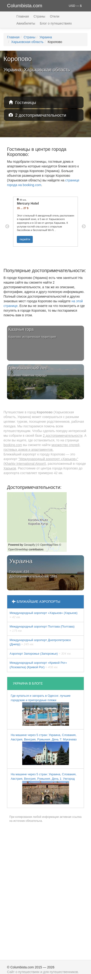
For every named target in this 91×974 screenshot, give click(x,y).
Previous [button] (7, 226)
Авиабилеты (25, 23)
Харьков (10, 468)
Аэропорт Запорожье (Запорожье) (40, 653)
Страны (39, 16)
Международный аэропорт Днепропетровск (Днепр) (40, 642)
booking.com (13, 445)
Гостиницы (22, 102)
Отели (54, 16)
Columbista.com (24, 5)
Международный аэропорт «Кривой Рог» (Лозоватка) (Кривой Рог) (38, 665)
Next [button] (83, 226)
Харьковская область (27, 42)
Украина (46, 37)
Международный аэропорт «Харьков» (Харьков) (43, 615)
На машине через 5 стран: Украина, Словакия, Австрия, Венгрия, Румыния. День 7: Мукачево (44, 749)
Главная (22, 16)
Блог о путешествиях (56, 23)
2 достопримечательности (37, 115)
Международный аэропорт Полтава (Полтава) (42, 629)
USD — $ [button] (75, 5)
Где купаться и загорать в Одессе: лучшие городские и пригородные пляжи (40, 710)
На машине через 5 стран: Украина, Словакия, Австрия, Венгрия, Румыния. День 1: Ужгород (43, 788)
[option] (45, 222)
